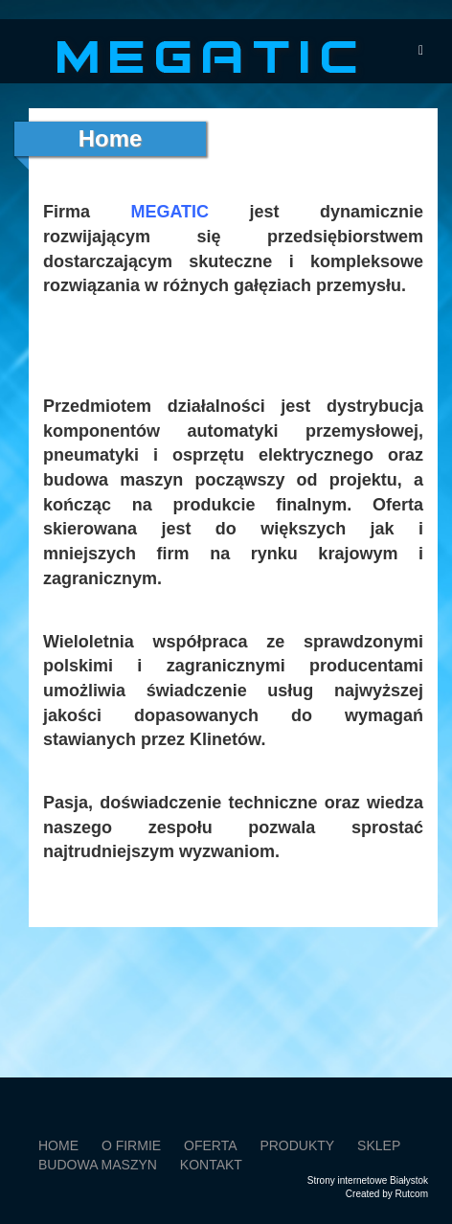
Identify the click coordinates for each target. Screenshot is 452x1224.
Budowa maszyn (97, 1164)
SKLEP (378, 1145)
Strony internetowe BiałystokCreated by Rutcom (367, 1187)
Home (58, 1145)
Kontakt (211, 1164)
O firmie (131, 1145)
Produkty (297, 1145)
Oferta (210, 1145)
